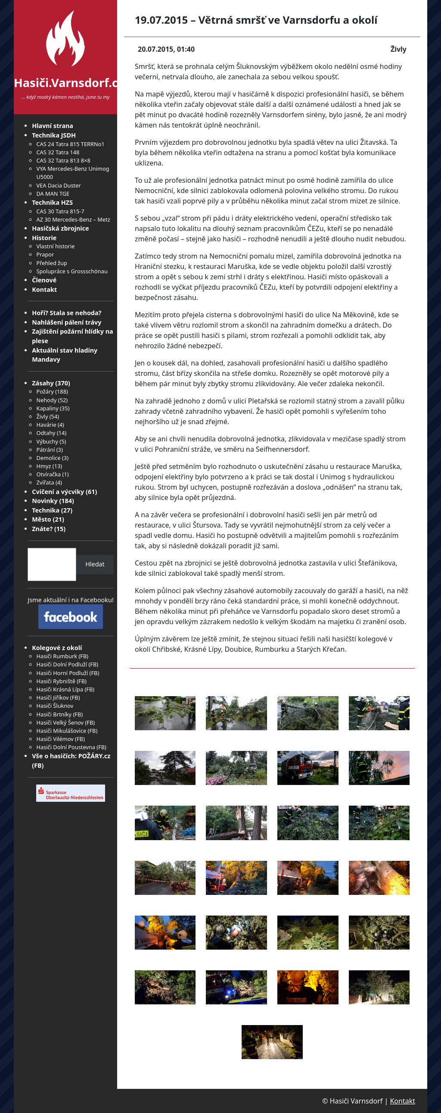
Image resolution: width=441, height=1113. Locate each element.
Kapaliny (47, 408)
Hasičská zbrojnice (60, 228)
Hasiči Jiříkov (52, 697)
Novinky (44, 501)
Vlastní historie (55, 246)
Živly (42, 416)
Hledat (95, 564)
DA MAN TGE (52, 193)
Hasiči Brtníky (53, 714)
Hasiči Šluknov (54, 706)
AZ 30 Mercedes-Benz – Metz (73, 219)
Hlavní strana (52, 126)
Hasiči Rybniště (55, 681)
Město (41, 519)
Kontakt (44, 289)
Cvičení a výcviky (58, 492)
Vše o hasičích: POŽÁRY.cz (71, 756)
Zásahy (42, 383)
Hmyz (43, 466)
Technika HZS (52, 202)
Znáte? (42, 529)
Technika (45, 510)
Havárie (46, 424)
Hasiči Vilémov (54, 739)
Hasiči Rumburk (56, 656)
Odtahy (45, 433)
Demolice (48, 458)
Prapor (45, 254)
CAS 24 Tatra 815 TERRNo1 (70, 144)
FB (83, 656)
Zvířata (45, 482)
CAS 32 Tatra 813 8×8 (63, 160)
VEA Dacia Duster (58, 185)
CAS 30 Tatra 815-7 (60, 211)
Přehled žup (51, 263)
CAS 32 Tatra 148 (57, 152)
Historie (44, 238)
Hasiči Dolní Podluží (61, 664)
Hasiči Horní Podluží (62, 673)
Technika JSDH (54, 135)
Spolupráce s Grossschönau (71, 271)
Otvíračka (48, 474)
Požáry (44, 391)
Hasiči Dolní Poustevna (65, 747)
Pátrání (45, 449)
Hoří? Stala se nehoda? (66, 313)
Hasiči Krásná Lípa (59, 689)
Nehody (46, 400)
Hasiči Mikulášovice (61, 731)
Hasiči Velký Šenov (60, 722)
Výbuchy (47, 441)
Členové (44, 280)
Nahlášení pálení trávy (66, 322)
